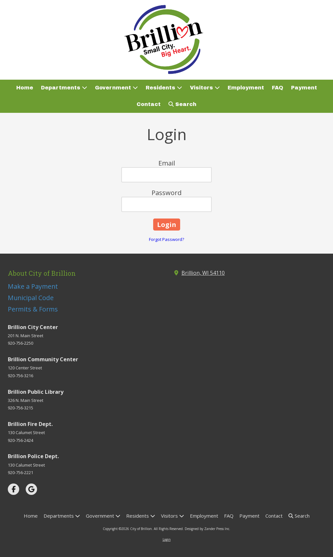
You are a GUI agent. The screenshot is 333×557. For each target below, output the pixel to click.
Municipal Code (31, 297)
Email (166, 163)
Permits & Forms (33, 309)
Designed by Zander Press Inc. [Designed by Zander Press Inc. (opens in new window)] (207, 528)
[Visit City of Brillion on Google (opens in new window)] (31, 489)
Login (167, 539)
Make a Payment (33, 286)
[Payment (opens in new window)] (304, 88)
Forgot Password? (166, 239)
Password (166, 192)
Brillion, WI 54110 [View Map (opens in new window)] (203, 272)
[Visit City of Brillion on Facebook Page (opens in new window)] (13, 489)
